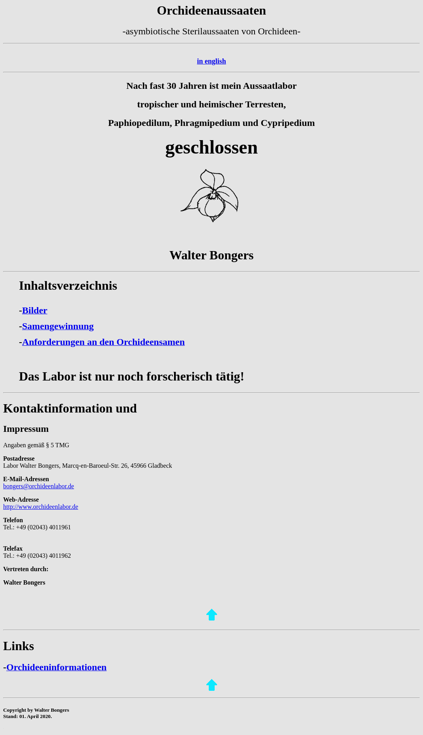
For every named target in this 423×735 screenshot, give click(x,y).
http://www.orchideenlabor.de (40, 506)
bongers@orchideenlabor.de (38, 486)
